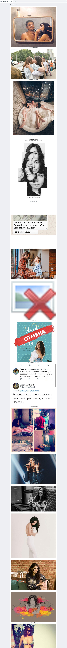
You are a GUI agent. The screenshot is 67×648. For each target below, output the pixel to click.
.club (7, 1)
